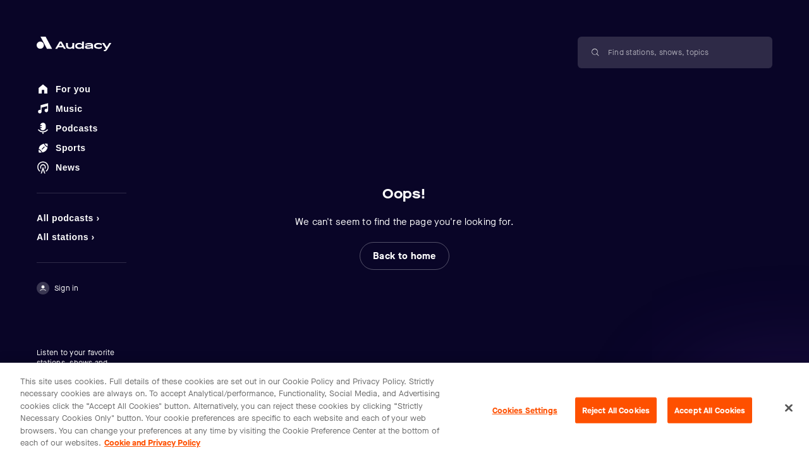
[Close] (789, 414)
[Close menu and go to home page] (81, 44)
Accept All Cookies (709, 416)
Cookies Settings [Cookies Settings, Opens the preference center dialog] (524, 416)
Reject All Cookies (616, 416)
